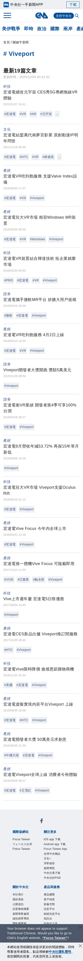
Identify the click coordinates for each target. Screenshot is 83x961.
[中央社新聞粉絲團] (41, 821)
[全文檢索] (77, 16)
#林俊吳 (48, 157)
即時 (28, 28)
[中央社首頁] (41, 15)
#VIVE (9, 579)
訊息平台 (49, 909)
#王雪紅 (25, 790)
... (57, 114)
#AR (33, 114)
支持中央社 (64, 16)
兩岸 (67, 28)
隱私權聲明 (20, 923)
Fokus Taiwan (21, 848)
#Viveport (37, 198)
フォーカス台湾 (22, 844)
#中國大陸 (11, 755)
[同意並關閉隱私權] (80, 946)
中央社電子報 (52, 872)
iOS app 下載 (52, 839)
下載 (73, 4)
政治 (41, 28)
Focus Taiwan (21, 839)
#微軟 (8, 315)
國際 (54, 28)
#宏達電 (10, 114)
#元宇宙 (46, 114)
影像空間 (49, 904)
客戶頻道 (49, 899)
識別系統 (18, 899)
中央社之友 (51, 923)
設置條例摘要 (21, 909)
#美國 (8, 685)
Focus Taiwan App (55, 848)
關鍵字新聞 (21, 42)
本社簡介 (18, 894)
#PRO (8, 280)
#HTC (24, 157)
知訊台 (48, 918)
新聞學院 (49, 868)
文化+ (47, 858)
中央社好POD (52, 877)
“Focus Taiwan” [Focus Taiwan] (54, 938)
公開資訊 (18, 904)
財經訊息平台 (52, 913)
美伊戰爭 (11, 28)
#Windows (37, 239)
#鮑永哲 (38, 579)
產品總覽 (49, 894)
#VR (23, 114)
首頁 (6, 42)
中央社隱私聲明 (60, 951)
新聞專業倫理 (21, 913)
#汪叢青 (23, 579)
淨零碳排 (49, 863)
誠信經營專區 (21, 918)
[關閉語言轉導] (80, 928)
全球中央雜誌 (52, 853)
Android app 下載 (55, 844)
